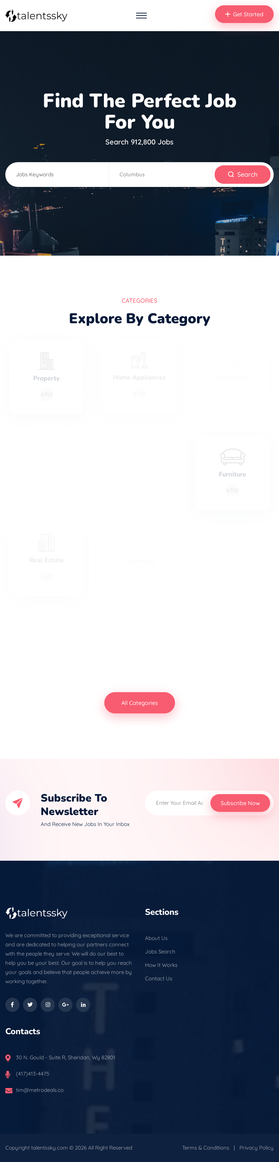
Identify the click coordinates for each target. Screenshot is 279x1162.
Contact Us (158, 978)
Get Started (244, 14)
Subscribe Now (240, 803)
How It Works (161, 965)
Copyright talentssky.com (36, 1147)
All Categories (139, 702)
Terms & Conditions (205, 1147)
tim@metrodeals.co (40, 1090)
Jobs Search (160, 951)
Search (242, 174)
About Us (156, 938)
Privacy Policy (256, 1147)
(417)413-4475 (32, 1073)
